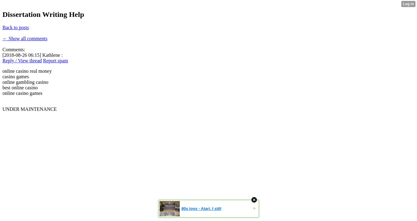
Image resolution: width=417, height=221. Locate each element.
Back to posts (15, 27)
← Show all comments (24, 38)
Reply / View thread (22, 60)
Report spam (55, 60)
